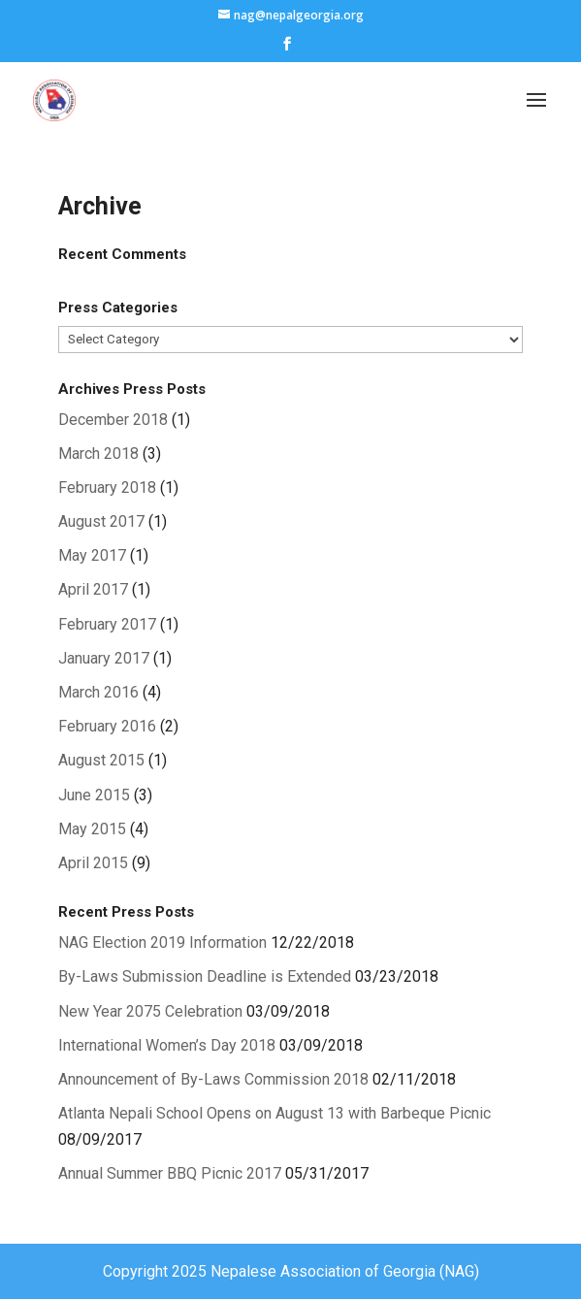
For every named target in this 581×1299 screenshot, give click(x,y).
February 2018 (107, 487)
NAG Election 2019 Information (162, 942)
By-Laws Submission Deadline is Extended (204, 976)
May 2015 (92, 829)
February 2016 (107, 726)
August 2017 (101, 521)
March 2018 (98, 453)
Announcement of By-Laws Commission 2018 (213, 1079)
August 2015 (101, 760)
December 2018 (113, 419)
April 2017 (93, 589)
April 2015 (93, 863)
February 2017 (107, 624)
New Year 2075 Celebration (150, 1011)
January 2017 (103, 658)
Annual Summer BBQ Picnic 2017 (169, 1173)
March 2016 (98, 692)
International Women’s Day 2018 (166, 1045)
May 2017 (92, 555)
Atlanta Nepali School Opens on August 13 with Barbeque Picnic (274, 1113)
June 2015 (94, 795)
